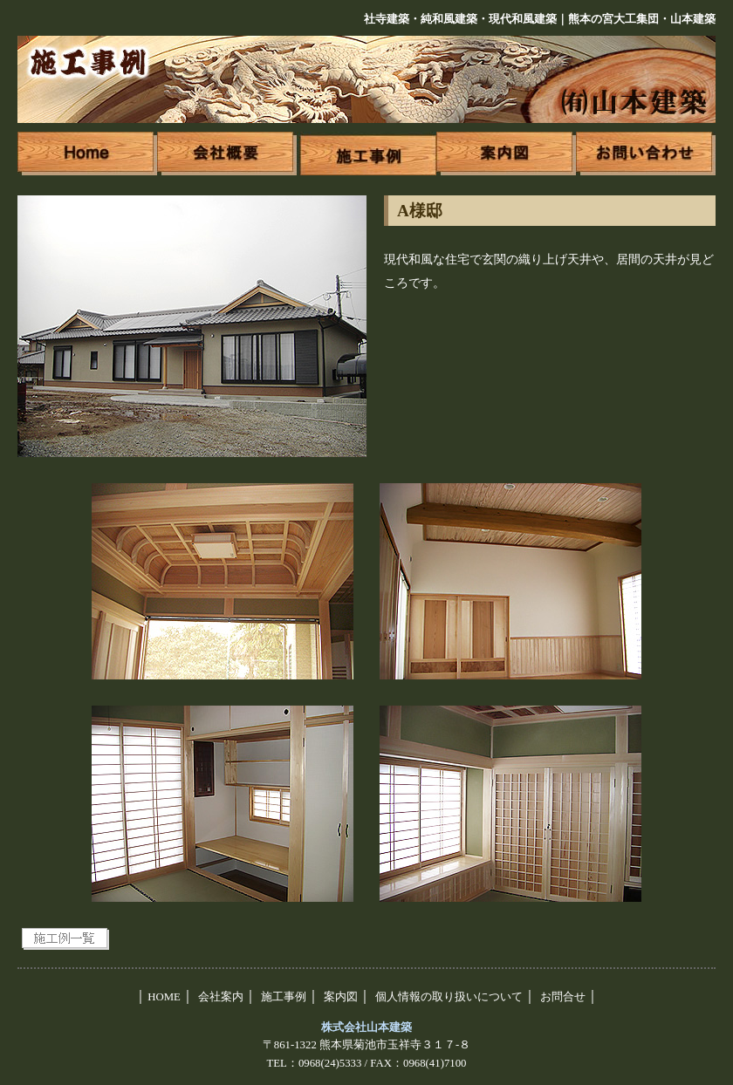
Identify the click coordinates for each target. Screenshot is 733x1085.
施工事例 (283, 997)
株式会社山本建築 (366, 1027)
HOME (164, 997)
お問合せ (563, 997)
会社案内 (220, 997)
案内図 (341, 997)
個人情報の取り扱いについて (449, 997)
